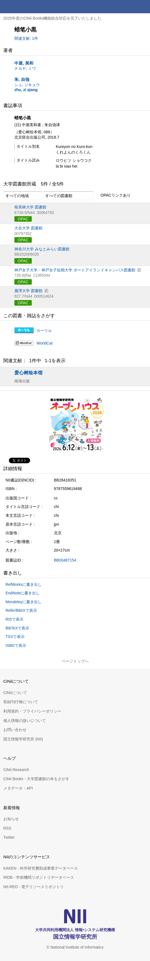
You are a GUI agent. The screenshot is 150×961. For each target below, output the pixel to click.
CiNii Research (16, 769)
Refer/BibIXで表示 (21, 610)
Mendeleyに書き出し (24, 602)
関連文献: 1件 (26, 38)
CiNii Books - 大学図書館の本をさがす (36, 779)
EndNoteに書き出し (23, 593)
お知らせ (11, 819)
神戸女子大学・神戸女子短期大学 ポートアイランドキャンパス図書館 (74, 270)
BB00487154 (65, 560)
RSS (7, 828)
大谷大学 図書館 (28, 228)
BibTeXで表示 (17, 628)
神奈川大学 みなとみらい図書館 (42, 249)
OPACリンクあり (112, 195)
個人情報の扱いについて (24, 720)
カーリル (44, 330)
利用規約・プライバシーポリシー (32, 711)
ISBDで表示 (16, 645)
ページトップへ (75, 661)
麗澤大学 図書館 (28, 290)
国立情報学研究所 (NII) (23, 739)
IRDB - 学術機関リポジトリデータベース (38, 877)
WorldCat (44, 343)
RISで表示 (14, 619)
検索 (130, 6)
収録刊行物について (20, 702)
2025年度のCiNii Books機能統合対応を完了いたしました (52, 18)
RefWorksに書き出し (24, 584)
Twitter (9, 837)
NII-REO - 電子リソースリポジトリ (33, 887)
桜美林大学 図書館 (30, 207)
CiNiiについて (15, 692)
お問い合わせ (15, 729)
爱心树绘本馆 (28, 372)
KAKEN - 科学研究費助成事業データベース (40, 868)
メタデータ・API (18, 788)
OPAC (23, 219)
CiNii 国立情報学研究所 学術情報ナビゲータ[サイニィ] (24, 6)
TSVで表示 (15, 636)
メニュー (143, 6)
